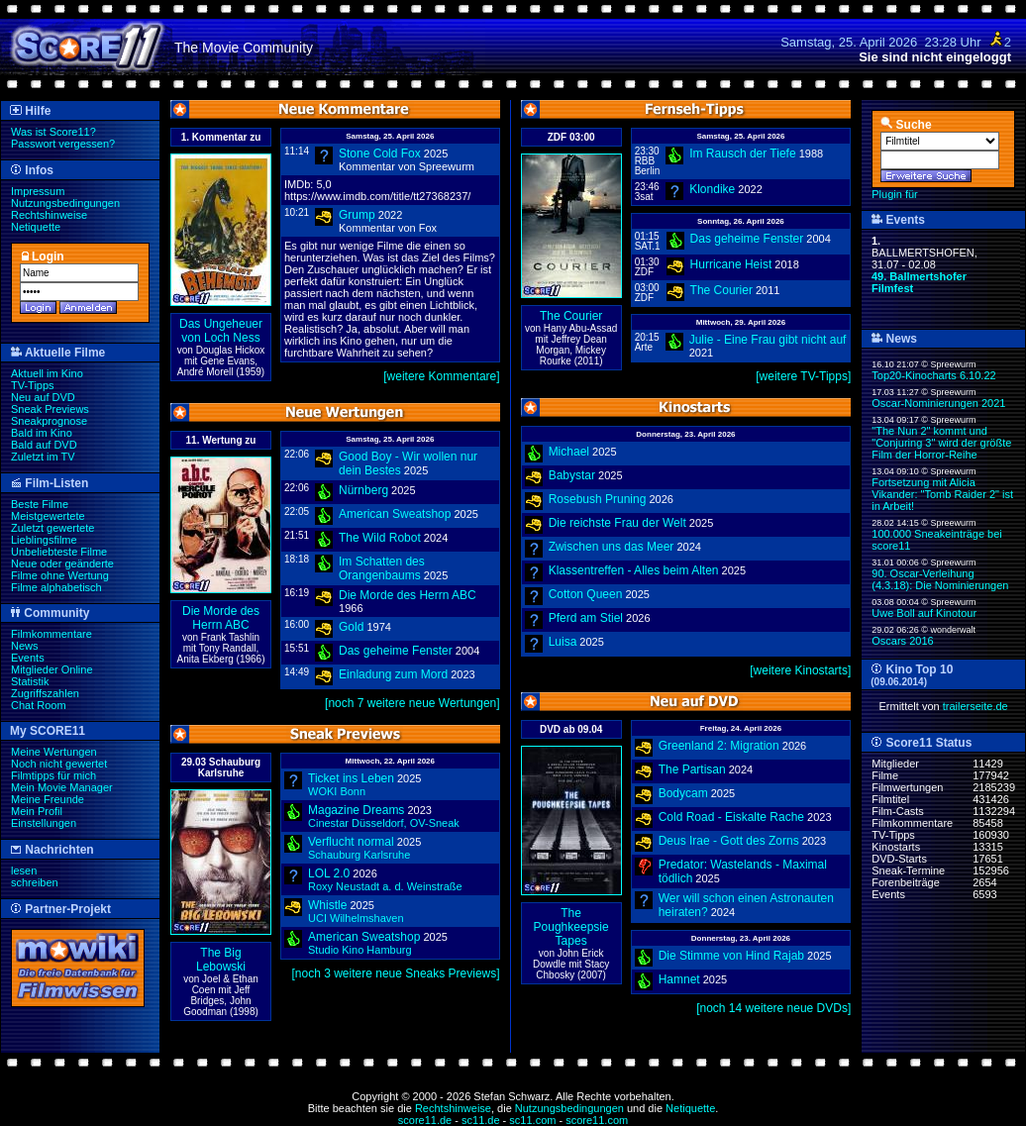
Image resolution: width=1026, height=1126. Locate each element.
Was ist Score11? (53, 132)
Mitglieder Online (52, 669)
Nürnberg (363, 490)
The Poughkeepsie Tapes (571, 927)
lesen (24, 870)
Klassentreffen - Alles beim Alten (634, 570)
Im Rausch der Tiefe (742, 153)
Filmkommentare (51, 634)
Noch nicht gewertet (59, 763)
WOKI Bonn (336, 791)
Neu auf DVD (43, 397)
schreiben (34, 882)
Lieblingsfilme (44, 540)
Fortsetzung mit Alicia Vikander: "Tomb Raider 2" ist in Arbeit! (942, 494)
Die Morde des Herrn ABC (220, 618)
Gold (351, 627)
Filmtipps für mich (53, 775)
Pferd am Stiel (586, 618)
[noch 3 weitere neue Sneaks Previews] (396, 973)
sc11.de (481, 1120)
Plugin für (894, 194)
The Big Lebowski (221, 959)
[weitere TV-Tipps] (803, 376)
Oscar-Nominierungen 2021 (938, 403)
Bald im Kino (41, 433)
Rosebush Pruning (598, 499)
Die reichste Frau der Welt (617, 523)
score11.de (425, 1120)
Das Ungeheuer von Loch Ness (220, 331)
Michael (569, 452)
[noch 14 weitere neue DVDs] (773, 1008)
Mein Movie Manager (62, 787)
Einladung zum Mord (393, 674)
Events (28, 658)
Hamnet (679, 979)
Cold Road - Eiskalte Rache (731, 817)
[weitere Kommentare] (441, 376)
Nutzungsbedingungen (65, 203)
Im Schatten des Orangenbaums (382, 568)
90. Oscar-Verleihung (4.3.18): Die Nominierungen (940, 579)
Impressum (37, 191)
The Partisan (692, 769)
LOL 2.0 (329, 873)
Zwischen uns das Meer (611, 547)
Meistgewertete (48, 516)
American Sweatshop (395, 514)
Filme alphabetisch (56, 587)
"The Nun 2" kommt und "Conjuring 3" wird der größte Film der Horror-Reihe (941, 443)
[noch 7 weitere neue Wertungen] (412, 703)
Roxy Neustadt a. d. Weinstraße (385, 886)
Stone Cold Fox (380, 153)
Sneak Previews (50, 409)
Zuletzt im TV (43, 456)
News (25, 646)
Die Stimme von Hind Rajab (731, 956)
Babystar (572, 475)
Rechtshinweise (49, 215)
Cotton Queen (586, 594)
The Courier (571, 316)
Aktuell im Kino (47, 373)
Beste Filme (39, 504)
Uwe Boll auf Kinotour (924, 613)
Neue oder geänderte (62, 563)
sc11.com (532, 1120)
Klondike (712, 189)
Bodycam (683, 793)
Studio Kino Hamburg (360, 950)
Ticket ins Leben (351, 778)
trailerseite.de (975, 706)
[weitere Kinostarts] (800, 670)
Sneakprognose (49, 421)
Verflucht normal (351, 842)
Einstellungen (43, 823)
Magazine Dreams (356, 810)
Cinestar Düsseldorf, (384, 823)
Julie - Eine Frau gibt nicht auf (768, 340)
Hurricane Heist (731, 264)
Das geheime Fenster (396, 651)
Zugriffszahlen (45, 693)
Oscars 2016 (902, 641)
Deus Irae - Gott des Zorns (729, 841)
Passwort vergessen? (63, 144)
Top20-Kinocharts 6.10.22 (933, 375)
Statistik (30, 681)
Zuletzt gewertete (52, 528)
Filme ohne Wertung (60, 575)
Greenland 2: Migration (719, 746)
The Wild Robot (380, 538)
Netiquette (35, 227)
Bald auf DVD (44, 445)
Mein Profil (36, 811)
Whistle (327, 905)
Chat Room (38, 705)
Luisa (563, 642)
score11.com (596, 1120)
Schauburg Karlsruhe (359, 855)
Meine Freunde (47, 799)
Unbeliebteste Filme (59, 552)
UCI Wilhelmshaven (356, 918)
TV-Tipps (32, 385)
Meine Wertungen (54, 752)
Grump (357, 215)
